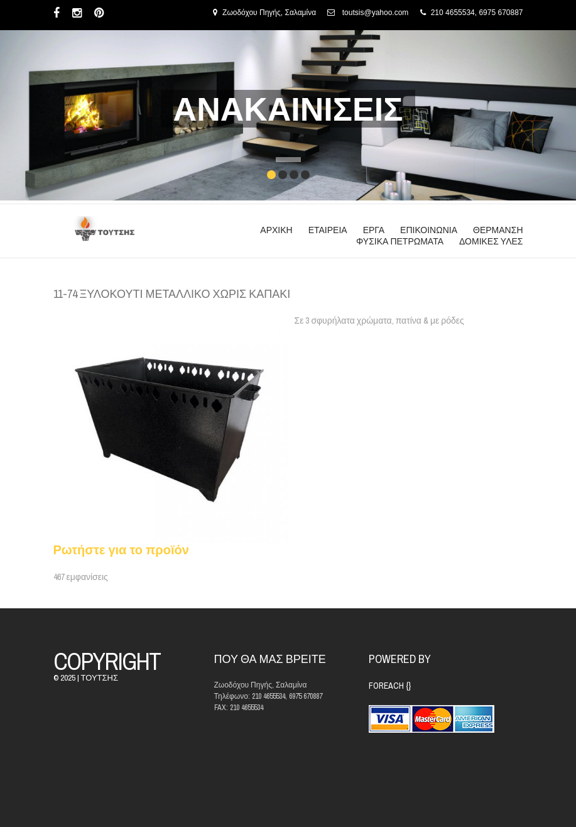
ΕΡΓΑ (373, 230)
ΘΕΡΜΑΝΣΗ (498, 230)
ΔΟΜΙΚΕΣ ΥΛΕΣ (491, 241)
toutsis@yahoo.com (375, 12)
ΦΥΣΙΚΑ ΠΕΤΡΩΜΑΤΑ (399, 241)
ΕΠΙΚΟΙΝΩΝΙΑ (428, 230)
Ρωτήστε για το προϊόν (121, 549)
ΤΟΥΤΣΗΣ (99, 677)
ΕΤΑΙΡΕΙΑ (327, 230)
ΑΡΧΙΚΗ (276, 230)
